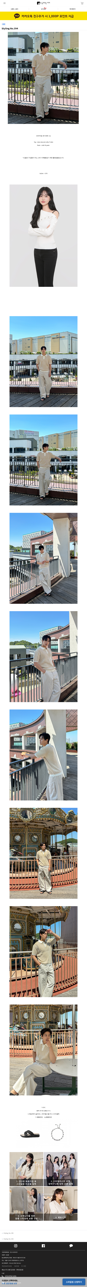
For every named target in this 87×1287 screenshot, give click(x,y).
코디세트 (43, 9)
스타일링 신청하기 (74, 1281)
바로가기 (40, 1117)
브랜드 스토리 (14, 9)
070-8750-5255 (10, 1276)
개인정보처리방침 (7, 1266)
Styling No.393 (6, 1238)
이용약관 (16, 1266)
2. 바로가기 (48, 1117)
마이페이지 (73, 9)
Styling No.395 (6, 1232)
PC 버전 (23, 1266)
